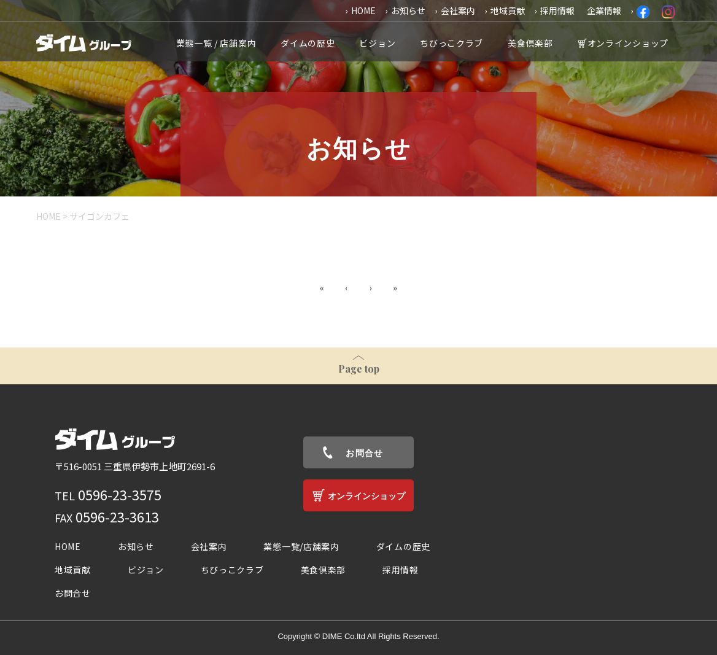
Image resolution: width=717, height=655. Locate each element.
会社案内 (458, 10)
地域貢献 (507, 10)
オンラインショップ (628, 43)
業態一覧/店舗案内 (301, 546)
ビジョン (377, 43)
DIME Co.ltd (343, 636)
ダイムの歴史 (308, 43)
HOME (363, 10)
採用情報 (557, 10)
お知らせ (408, 10)
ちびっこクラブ (451, 43)
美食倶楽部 (530, 43)
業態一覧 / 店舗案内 (216, 43)
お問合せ (365, 453)
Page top (358, 368)
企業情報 (604, 10)
